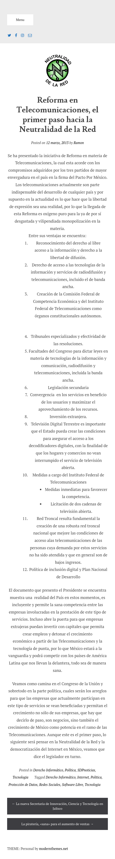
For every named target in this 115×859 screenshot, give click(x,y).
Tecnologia (20, 777)
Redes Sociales (49, 784)
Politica (96, 777)
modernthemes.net (53, 848)
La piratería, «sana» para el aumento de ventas (57, 824)
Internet (83, 777)
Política (70, 770)
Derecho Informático (48, 770)
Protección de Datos (23, 784)
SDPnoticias (86, 770)
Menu (20, 19)
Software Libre (72, 784)
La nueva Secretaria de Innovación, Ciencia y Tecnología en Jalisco (57, 806)
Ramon (79, 142)
